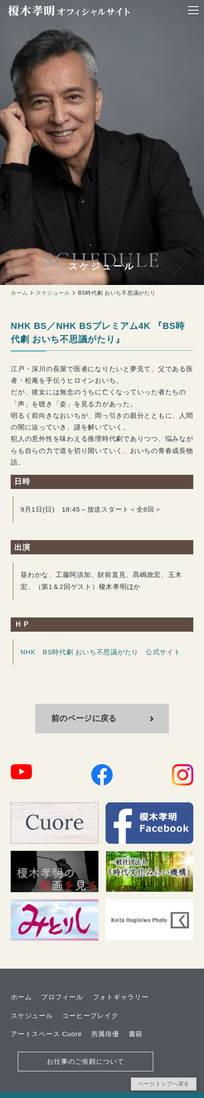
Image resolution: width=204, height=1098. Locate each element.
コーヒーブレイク (90, 1015)
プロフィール (62, 997)
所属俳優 (105, 1034)
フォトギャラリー (121, 997)
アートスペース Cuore (46, 1034)
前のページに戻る (84, 718)
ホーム (19, 293)
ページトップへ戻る (163, 1084)
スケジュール (53, 293)
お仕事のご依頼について (85, 1061)
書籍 (136, 1034)
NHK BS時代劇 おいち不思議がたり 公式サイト (100, 652)
